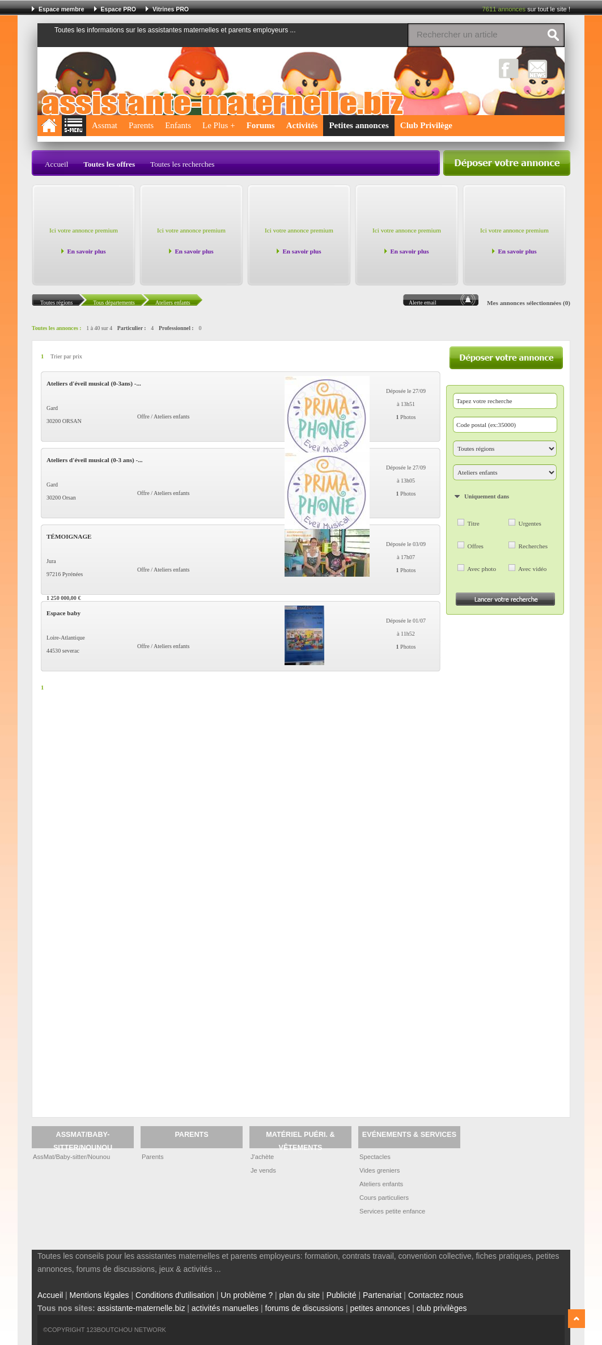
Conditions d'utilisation (174, 1295)
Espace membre (61, 9)
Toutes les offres (109, 164)
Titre (473, 523)
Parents (141, 125)
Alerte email (422, 302)
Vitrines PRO (170, 9)
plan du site (299, 1295)
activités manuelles (225, 1308)
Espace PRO (118, 9)
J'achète (262, 1156)
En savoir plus (86, 251)
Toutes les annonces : (57, 328)
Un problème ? (247, 1295)
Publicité (342, 1295)
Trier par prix (66, 356)
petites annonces (380, 1308)
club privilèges (442, 1308)
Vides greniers (379, 1170)
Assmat (104, 125)
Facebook (509, 68)
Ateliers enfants (381, 1184)
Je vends (263, 1170)
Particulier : (131, 328)
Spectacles (375, 1156)
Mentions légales (99, 1295)
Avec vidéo (532, 568)
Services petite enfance (392, 1211)
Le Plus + (218, 125)
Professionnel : (176, 328)
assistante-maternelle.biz (141, 1308)
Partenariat (382, 1295)
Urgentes (530, 523)
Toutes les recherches (182, 164)
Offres (476, 546)
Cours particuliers (384, 1197)
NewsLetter (538, 68)
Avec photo (481, 568)
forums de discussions (304, 1308)
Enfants (178, 125)
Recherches (533, 546)
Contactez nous (435, 1295)
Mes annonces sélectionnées (524, 302)
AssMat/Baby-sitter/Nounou (71, 1156)
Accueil (56, 164)
